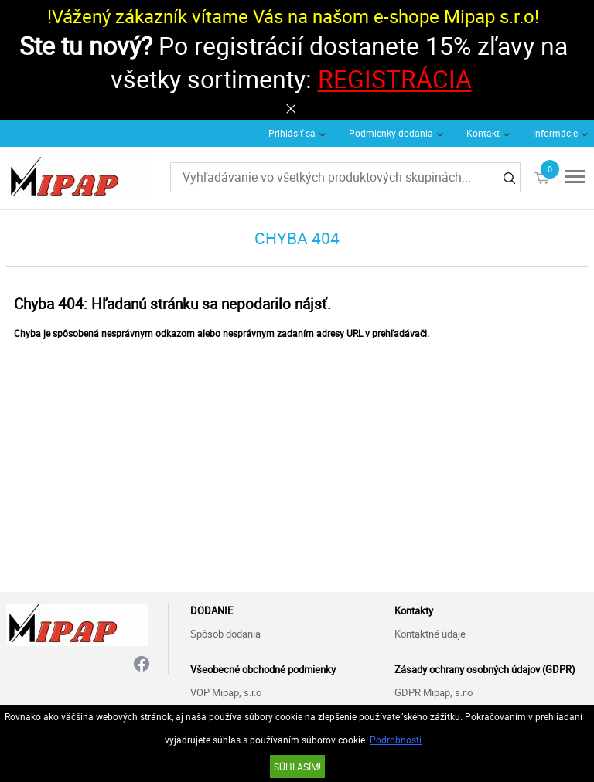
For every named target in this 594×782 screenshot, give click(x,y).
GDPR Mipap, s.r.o (433, 692)
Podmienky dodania (391, 133)
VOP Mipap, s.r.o (225, 692)
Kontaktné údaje (430, 634)
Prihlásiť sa (292, 133)
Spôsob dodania (225, 634)
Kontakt (483, 133)
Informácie (555, 133)
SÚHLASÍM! (297, 766)
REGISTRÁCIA (395, 78)
